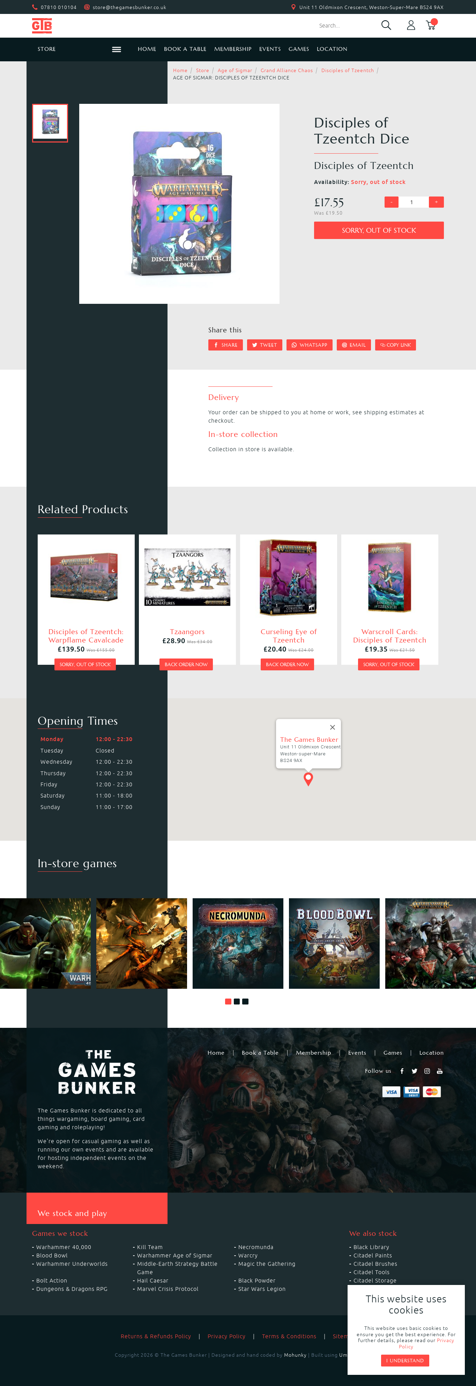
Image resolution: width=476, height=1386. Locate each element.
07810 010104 (59, 7)
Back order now (186, 664)
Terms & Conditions (289, 1336)
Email (354, 345)
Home (147, 49)
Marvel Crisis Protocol (168, 1289)
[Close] (332, 727)
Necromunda (256, 1247)
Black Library (371, 1247)
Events (270, 49)
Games (299, 49)
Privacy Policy (227, 1336)
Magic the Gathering (267, 1264)
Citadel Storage (375, 1280)
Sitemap (344, 1336)
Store (202, 70)
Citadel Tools (372, 1272)
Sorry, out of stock (379, 230)
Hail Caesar (153, 1280)
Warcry (248, 1255)
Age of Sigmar (235, 70)
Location (332, 49)
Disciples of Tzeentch (347, 70)
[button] (228, 1002)
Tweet (264, 345)
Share (226, 345)
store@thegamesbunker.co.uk (129, 7)
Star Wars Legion (262, 1289)
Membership (233, 49)
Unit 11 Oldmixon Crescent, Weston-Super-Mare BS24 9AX (371, 7)
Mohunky (295, 1355)
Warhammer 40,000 (63, 1247)
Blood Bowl (52, 1255)
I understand (405, 1360)
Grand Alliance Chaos (287, 70)
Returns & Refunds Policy (156, 1336)
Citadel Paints (373, 1255)
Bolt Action (51, 1280)
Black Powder (257, 1280)
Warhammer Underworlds (72, 1264)
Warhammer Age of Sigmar (175, 1255)
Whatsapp (309, 345)
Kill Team (150, 1247)
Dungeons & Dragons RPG (72, 1289)
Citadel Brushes (375, 1264)
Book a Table (185, 49)
